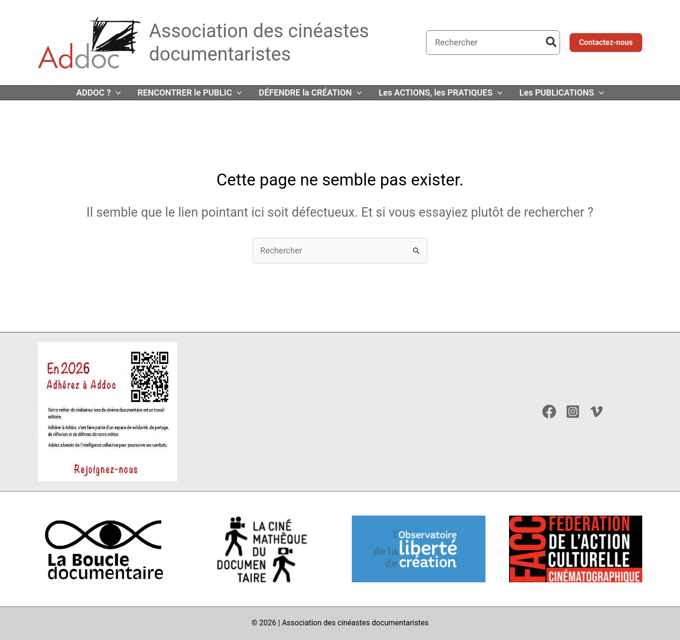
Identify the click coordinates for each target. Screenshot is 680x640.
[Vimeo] (596, 412)
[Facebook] (549, 412)
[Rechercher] (552, 42)
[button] (606, 42)
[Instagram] (573, 412)
